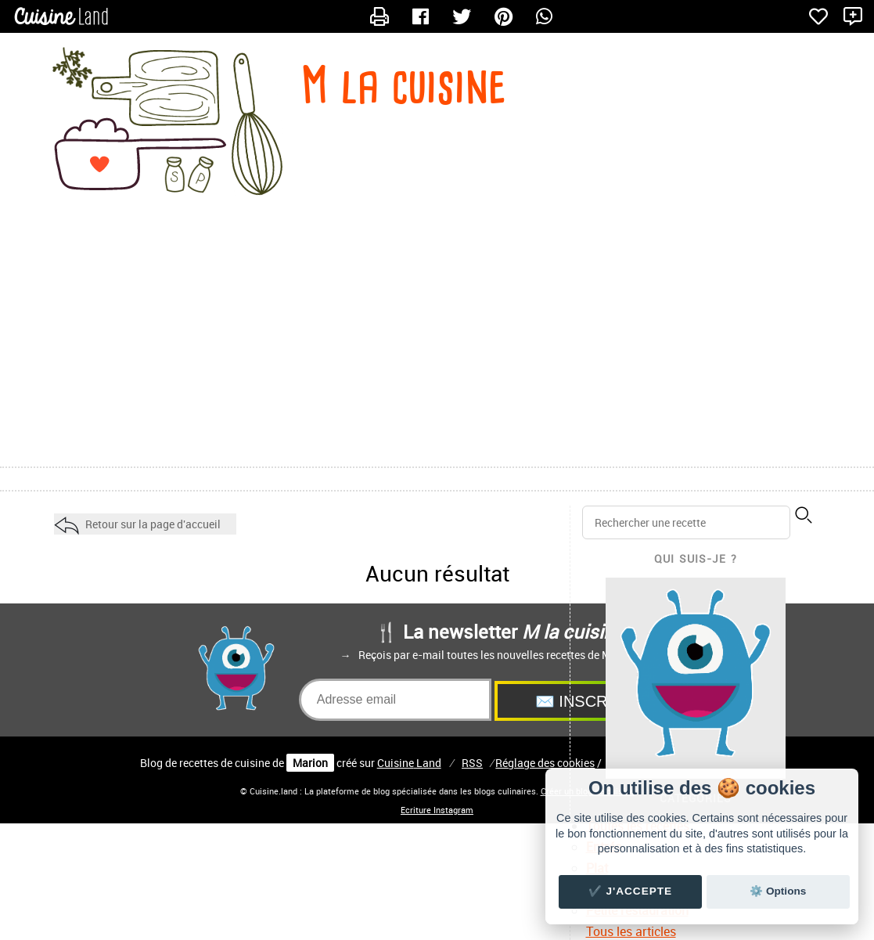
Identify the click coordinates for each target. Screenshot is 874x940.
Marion (310, 762)
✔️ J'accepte (630, 891)
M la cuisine (403, 85)
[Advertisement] (437, 341)
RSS (472, 762)
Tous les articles (631, 931)
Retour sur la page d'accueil (153, 524)
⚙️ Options (778, 891)
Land (409, 762)
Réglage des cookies (545, 762)
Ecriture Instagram (437, 810)
